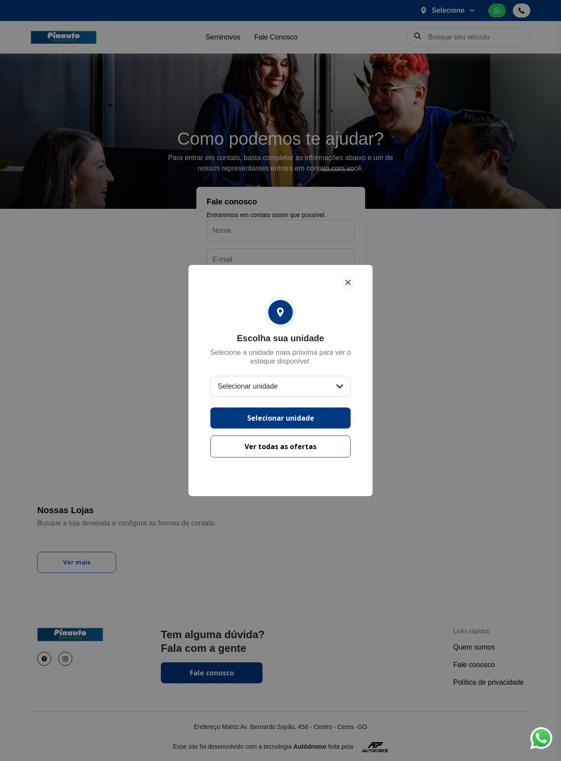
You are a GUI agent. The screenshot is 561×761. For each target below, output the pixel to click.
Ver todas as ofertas (280, 446)
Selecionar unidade (280, 418)
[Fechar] (348, 282)
